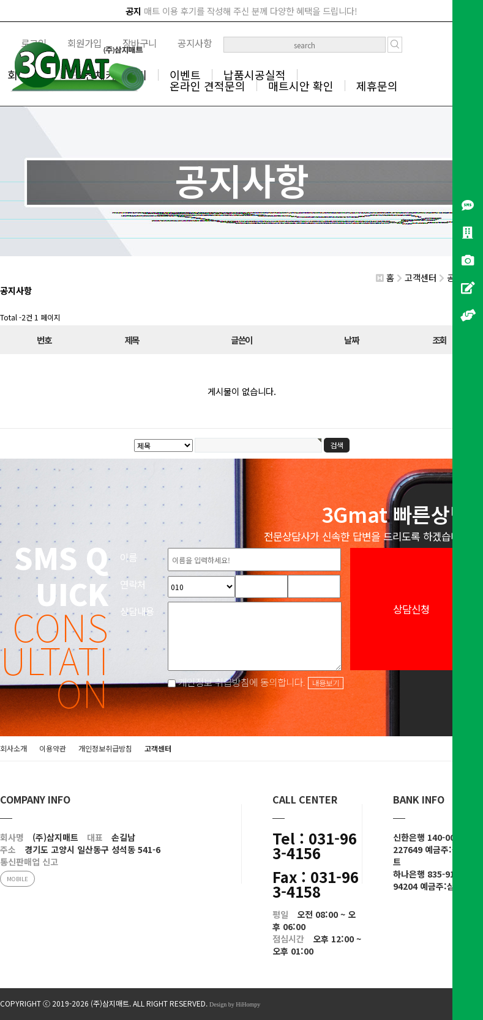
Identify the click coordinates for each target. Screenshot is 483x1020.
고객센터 (157, 748)
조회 (439, 339)
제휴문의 (377, 86)
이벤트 (185, 75)
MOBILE (17, 878)
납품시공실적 (254, 75)
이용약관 (52, 748)
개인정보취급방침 (105, 748)
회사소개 (13, 748)
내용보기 (325, 683)
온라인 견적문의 (207, 86)
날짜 (351, 339)
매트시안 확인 (301, 86)
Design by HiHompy (234, 1004)
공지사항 (195, 43)
